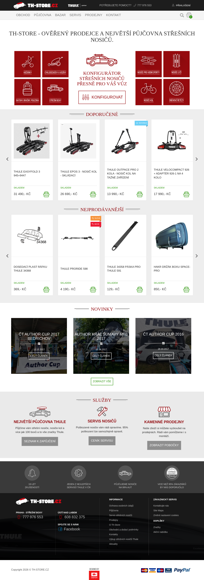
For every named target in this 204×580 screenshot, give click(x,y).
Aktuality (113, 544)
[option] (32, 160)
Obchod (23, 15)
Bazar (60, 15)
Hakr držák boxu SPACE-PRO (172, 268)
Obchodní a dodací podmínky (123, 529)
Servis (75, 15)
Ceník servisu (102, 440)
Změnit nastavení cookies (166, 515)
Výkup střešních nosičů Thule (123, 539)
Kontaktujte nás (161, 505)
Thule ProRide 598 (74, 268)
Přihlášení (180, 5)
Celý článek (39, 356)
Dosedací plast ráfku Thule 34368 (30, 268)
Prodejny (93, 15)
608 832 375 (71, 517)
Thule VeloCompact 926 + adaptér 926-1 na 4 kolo (171, 173)
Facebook (69, 529)
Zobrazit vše (102, 381)
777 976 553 (142, 5)
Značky (157, 527)
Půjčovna (42, 15)
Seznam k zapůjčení (39, 441)
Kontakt (113, 15)
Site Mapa (158, 510)
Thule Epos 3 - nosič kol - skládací (78, 173)
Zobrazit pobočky (164, 445)
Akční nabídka (160, 532)
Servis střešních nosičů (120, 515)
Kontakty (113, 534)
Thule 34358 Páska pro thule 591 (124, 268)
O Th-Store (114, 525)
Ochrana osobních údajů (121, 505)
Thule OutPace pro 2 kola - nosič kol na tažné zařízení (122, 173)
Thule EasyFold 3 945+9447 (27, 173)
